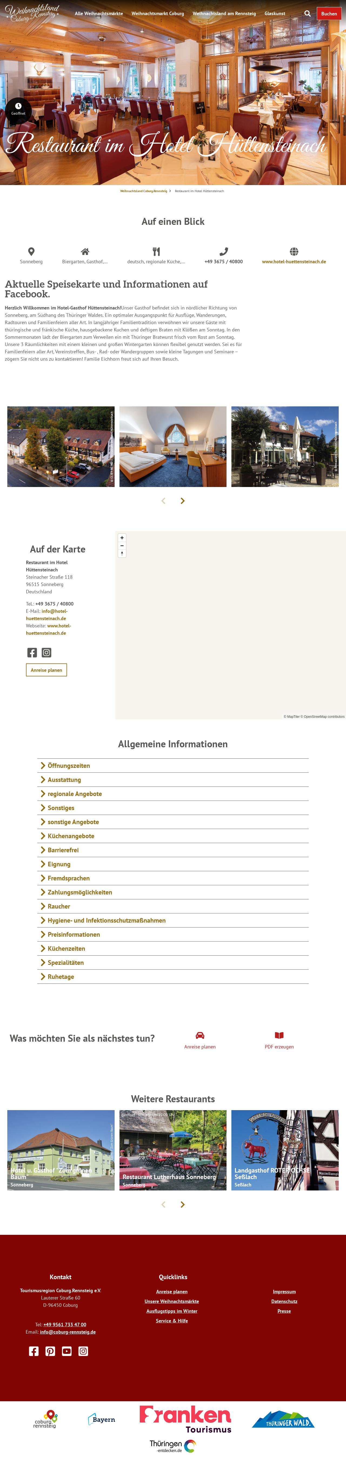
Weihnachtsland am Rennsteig (224, 13)
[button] (329, 13)
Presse (284, 1311)
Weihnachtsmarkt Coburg (158, 13)
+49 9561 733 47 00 (65, 1324)
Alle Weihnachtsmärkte (99, 13)
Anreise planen (172, 1291)
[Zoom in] (122, 538)
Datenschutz (284, 1301)
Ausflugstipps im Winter (172, 1311)
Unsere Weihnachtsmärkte (172, 1301)
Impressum (284, 1291)
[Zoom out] (122, 546)
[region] (230, 625)
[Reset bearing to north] (122, 553)
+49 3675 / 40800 (224, 261)
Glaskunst (275, 13)
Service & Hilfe (172, 1321)
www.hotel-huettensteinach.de (294, 261)
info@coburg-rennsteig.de (68, 1332)
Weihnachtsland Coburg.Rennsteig (143, 191)
